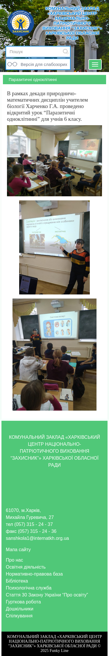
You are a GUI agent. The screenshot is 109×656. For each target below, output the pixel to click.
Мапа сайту (18, 549)
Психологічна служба (28, 587)
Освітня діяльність (26, 567)
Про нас (14, 560)
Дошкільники (19, 608)
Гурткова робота (23, 601)
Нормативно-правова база (34, 573)
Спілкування (19, 615)
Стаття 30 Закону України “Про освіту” (47, 594)
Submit (66, 51)
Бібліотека (17, 580)
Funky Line (59, 650)
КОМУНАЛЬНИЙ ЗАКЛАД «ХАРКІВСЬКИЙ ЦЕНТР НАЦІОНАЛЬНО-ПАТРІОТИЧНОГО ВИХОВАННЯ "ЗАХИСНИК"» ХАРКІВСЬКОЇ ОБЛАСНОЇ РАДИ (72, 23)
